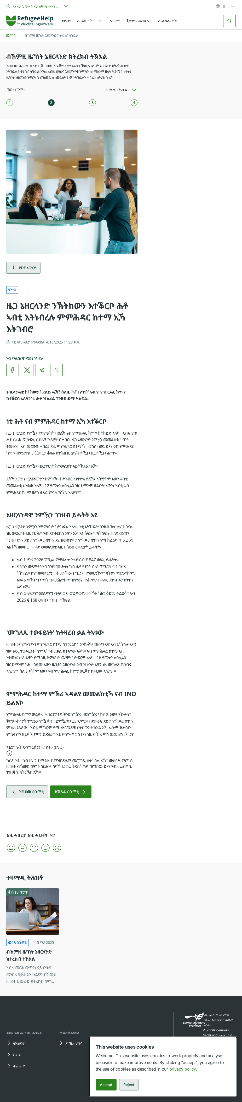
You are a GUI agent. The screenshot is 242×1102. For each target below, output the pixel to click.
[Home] (29, 20)
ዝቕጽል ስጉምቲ (70, 792)
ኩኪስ (13, 1054)
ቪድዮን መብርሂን (139, 20)
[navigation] (90, 21)
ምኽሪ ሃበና (70, 1043)
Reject (128, 1084)
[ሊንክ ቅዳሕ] (56, 370)
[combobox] (37, 6)
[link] (29, 20)
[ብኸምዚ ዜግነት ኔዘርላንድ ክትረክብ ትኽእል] (32, 936)
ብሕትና (15, 1066)
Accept (106, 1084)
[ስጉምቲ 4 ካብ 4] (134, 102)
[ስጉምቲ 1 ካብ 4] (10, 102)
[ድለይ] (229, 21)
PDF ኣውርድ (23, 268)
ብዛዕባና (65, 20)
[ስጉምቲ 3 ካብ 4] (92, 102)
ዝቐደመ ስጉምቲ (27, 792)
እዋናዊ (115, 20)
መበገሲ (11, 35)
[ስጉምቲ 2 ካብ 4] (51, 102)
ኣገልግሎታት (167, 20)
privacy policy (182, 1069)
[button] (71, 751)
